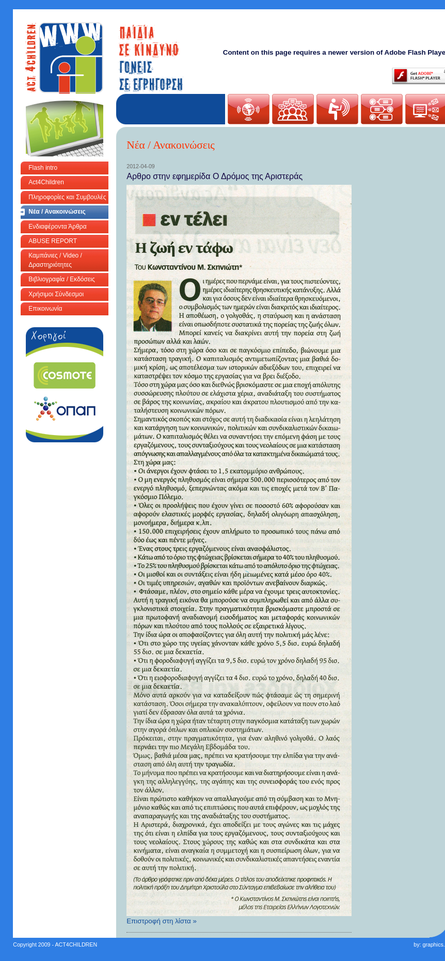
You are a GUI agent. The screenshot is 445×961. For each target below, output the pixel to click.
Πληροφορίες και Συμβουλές (67, 197)
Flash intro (42, 167)
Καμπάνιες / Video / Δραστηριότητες (55, 260)
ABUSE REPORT (52, 241)
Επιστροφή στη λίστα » (161, 921)
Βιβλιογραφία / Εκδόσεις (61, 279)
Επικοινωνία (45, 308)
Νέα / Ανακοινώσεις (57, 211)
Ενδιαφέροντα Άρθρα (57, 226)
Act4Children (46, 182)
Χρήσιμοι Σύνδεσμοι (56, 294)
